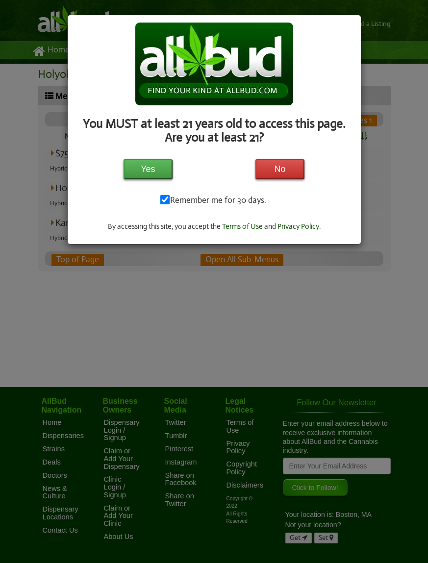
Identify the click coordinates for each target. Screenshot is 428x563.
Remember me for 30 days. (217, 200)
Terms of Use (242, 226)
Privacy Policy (299, 226)
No (280, 169)
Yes (148, 169)
